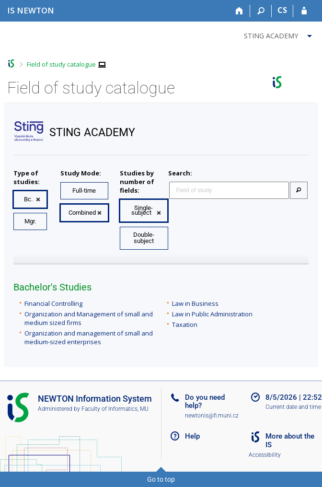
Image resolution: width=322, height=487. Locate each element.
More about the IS (289, 440)
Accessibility (265, 455)
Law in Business (195, 303)
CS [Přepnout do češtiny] (282, 10)
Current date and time (293, 407)
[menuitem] (279, 34)
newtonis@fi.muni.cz (212, 415)
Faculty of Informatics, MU (115, 409)
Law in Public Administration (212, 314)
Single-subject (142, 210)
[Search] (261, 11)
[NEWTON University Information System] (30, 10)
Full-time (84, 190)
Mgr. (30, 221)
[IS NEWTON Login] (304, 11)
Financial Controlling (53, 303)
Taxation (184, 324)
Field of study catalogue (61, 64)
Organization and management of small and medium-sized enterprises (88, 337)
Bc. (28, 199)
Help (192, 436)
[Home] (239, 11)
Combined (82, 212)
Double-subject (143, 237)
